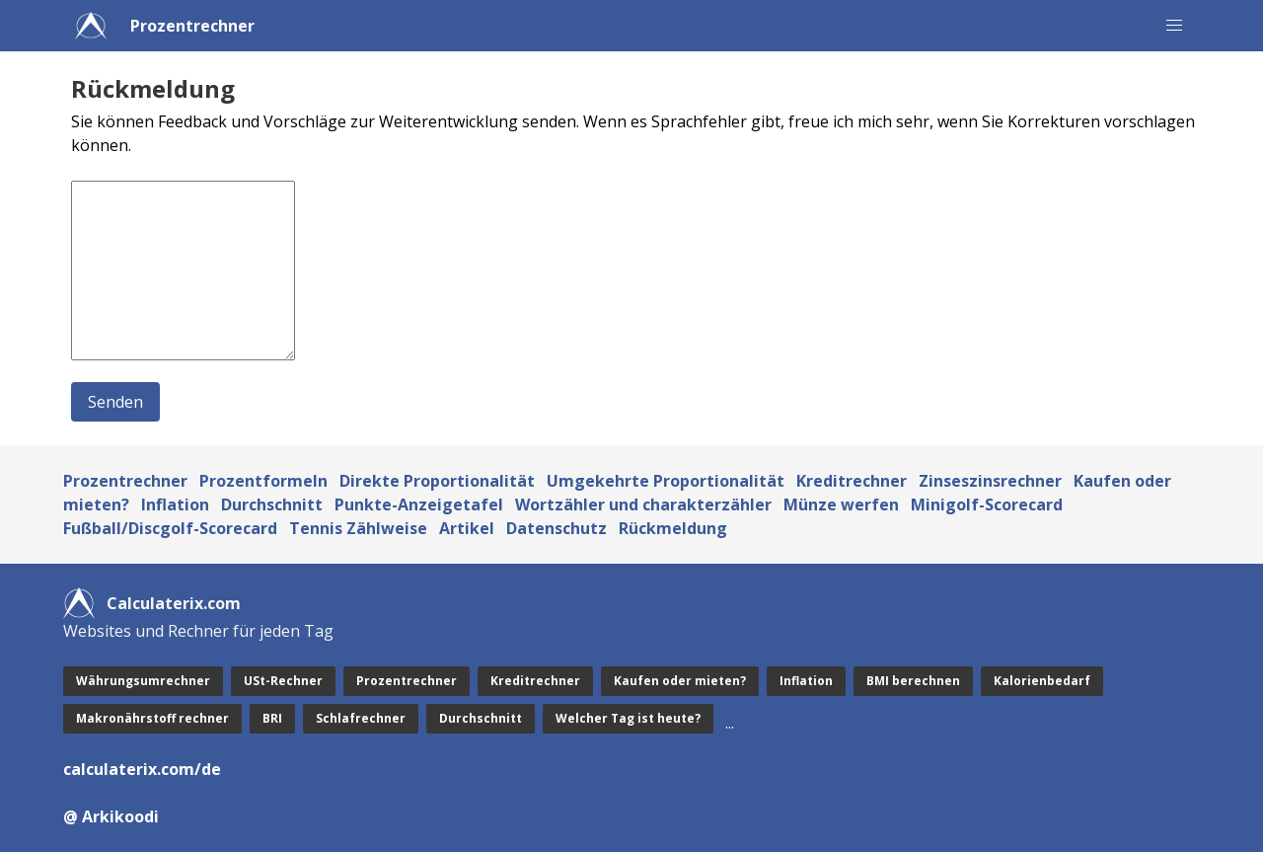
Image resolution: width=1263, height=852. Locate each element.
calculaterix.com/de (142, 769)
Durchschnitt (272, 504)
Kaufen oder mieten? (680, 680)
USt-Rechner (283, 680)
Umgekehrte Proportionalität (665, 481)
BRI (272, 718)
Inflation (175, 504)
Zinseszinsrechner (990, 481)
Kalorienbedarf (1042, 680)
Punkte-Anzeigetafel (418, 504)
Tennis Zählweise (358, 528)
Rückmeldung (673, 528)
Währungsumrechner (143, 680)
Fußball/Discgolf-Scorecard (170, 528)
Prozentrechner (192, 26)
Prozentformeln (263, 481)
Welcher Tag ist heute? (628, 718)
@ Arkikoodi (111, 816)
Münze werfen (841, 504)
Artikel (466, 528)
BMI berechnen (913, 680)
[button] (1174, 25)
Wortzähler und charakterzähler (643, 504)
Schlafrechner (361, 718)
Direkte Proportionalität (437, 481)
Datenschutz (556, 528)
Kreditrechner (851, 481)
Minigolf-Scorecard (987, 504)
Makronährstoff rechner (152, 718)
